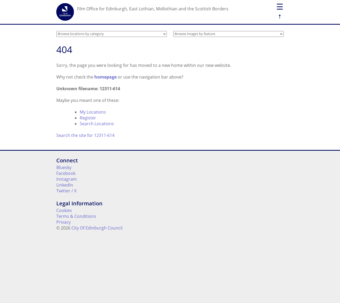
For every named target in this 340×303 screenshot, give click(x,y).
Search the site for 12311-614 (85, 135)
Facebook (65, 173)
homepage (105, 77)
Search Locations (97, 124)
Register (88, 118)
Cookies (64, 210)
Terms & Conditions (76, 216)
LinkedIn (64, 185)
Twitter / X (66, 191)
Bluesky (63, 167)
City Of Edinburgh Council (96, 228)
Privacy (63, 222)
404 (64, 49)
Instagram (66, 179)
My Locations (93, 112)
